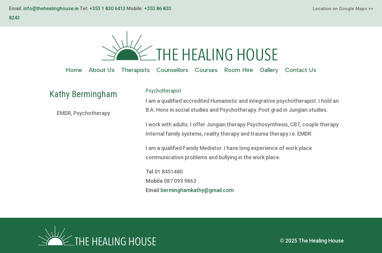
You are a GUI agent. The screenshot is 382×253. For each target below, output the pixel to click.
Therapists (135, 70)
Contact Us (300, 70)
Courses (206, 70)
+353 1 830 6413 (107, 8)
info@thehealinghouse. (49, 8)
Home (74, 70)
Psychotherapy (91, 113)
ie (76, 8)
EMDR (64, 113)
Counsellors (172, 70)
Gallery (269, 70)
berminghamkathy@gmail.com (197, 190)
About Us (102, 70)
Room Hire (238, 70)
